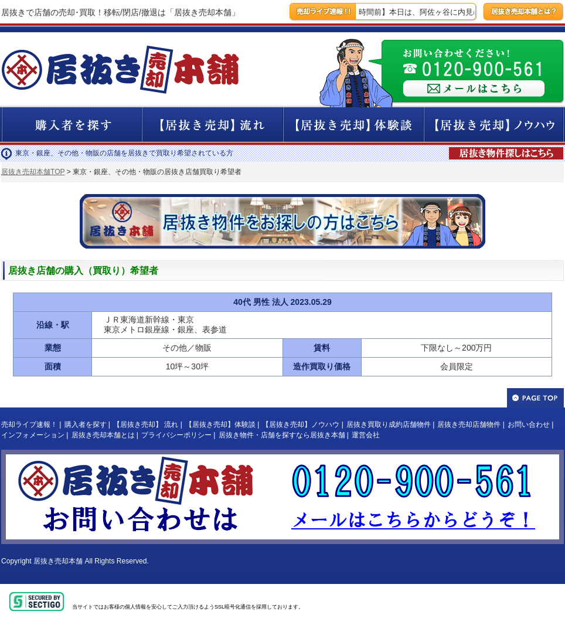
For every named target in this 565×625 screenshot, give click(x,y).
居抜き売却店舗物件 (469, 424)
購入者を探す (85, 424)
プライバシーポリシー (176, 435)
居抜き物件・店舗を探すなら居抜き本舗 (282, 435)
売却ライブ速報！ (29, 424)
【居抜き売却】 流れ (145, 424)
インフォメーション (32, 435)
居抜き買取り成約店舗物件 (388, 424)
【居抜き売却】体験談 (220, 424)
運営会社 (366, 435)
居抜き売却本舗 (58, 561)
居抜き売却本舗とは (103, 435)
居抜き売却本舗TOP (32, 172)
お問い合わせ (529, 424)
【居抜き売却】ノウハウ (300, 424)
